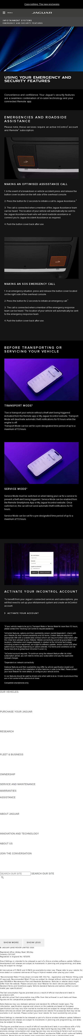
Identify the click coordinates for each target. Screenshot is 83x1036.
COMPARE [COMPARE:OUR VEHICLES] (6, 701)
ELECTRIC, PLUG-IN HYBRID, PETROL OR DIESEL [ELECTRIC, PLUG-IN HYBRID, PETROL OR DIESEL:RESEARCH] (29, 751)
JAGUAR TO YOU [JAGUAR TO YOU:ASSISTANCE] (10, 810)
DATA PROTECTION (11, 894)
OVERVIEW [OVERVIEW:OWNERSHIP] (6, 777)
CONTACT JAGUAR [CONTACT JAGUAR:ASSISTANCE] (11, 800)
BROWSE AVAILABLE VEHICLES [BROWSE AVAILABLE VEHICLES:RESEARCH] (19, 747)
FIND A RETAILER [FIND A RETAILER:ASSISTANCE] (10, 804)
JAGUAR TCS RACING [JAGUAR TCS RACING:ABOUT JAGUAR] (13, 823)
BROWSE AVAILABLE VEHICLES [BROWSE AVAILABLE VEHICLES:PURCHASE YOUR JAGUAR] (19, 728)
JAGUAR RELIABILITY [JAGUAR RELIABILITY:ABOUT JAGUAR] (13, 827)
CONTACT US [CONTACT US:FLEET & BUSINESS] (8, 771)
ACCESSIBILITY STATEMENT (17, 900)
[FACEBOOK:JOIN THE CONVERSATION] (8, 866)
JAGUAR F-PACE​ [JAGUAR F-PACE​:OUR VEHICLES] (10, 695)
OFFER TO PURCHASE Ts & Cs (18, 891)
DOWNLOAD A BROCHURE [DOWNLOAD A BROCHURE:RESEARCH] (16, 734)
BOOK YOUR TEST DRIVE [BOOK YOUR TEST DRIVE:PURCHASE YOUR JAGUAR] (15, 721)
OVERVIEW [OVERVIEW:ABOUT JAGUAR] (6, 817)
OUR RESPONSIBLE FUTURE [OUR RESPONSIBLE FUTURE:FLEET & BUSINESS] (17, 764)
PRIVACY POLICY (10, 907)
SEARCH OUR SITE (42, 873)
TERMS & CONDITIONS (13, 887)
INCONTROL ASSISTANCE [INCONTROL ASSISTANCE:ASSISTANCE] (15, 807)
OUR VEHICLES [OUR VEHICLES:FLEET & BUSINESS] (9, 761)
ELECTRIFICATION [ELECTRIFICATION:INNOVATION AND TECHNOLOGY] (11, 837)
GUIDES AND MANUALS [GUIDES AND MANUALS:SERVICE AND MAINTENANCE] (14, 787)
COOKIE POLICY (9, 904)
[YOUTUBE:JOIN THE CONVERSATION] (7, 863)
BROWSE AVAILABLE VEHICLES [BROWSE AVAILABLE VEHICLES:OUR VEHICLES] (19, 705)
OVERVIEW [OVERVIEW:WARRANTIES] (6, 794)
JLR (2, 846)
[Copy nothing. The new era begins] (41, 4)
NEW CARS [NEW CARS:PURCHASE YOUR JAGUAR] (6, 715)
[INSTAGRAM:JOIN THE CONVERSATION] (8, 856)
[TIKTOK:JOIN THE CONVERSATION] (6, 860)
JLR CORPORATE (10, 897)
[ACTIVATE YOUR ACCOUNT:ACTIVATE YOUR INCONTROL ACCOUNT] (21, 613)
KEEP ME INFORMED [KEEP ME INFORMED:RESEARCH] (12, 738)
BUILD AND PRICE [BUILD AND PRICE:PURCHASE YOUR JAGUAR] (10, 724)
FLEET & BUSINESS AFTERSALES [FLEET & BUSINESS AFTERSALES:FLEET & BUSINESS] (20, 767)
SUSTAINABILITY (10, 850)
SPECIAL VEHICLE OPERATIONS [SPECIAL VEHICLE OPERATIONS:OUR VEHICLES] (19, 698)
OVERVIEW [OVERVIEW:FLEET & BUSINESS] (6, 757)
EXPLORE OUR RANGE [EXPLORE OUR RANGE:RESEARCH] (13, 741)
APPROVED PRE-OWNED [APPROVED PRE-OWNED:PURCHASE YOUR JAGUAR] (15, 718)
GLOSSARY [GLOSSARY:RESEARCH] (7, 744)
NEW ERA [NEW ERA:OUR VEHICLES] (6, 708)
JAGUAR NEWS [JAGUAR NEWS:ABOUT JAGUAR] (9, 820)
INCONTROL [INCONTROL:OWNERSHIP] (7, 780)
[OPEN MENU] (7, 13)
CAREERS (6, 884)
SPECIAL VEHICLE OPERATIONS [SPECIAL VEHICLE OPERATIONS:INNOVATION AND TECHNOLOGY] (19, 840)
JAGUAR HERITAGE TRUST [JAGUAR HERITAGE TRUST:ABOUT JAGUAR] (16, 830)
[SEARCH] (2, 877)
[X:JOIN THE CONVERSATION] (2, 870)
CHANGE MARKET (11, 881)
